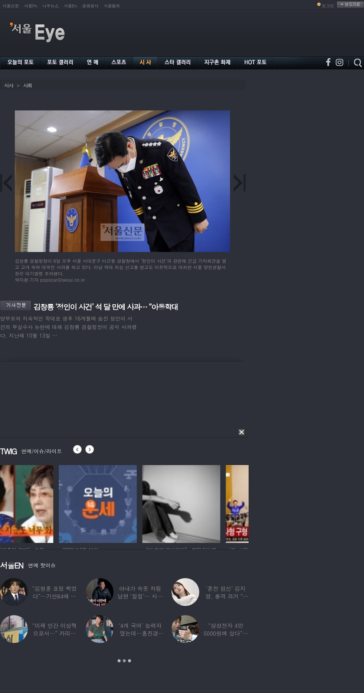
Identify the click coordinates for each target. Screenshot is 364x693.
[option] (39, 503)
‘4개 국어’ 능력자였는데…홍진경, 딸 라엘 (140, 633)
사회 (27, 85)
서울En (70, 6)
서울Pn (30, 6)
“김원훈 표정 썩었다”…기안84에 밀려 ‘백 (54, 596)
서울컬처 (112, 6)
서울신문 (11, 6)
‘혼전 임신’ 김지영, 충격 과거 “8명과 (226, 596)
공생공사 (90, 6)
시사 (8, 85)
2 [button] (124, 660)
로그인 (328, 6)
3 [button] (129, 660)
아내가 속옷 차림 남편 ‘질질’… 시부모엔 (140, 596)
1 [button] (119, 660)
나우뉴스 (50, 6)
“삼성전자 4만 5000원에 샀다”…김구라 (225, 633)
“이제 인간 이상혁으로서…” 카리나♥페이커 (54, 633)
